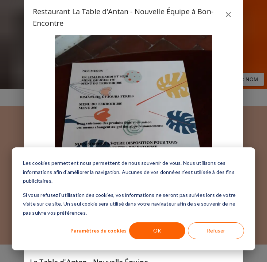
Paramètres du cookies (98, 230)
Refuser (216, 230)
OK (157, 230)
